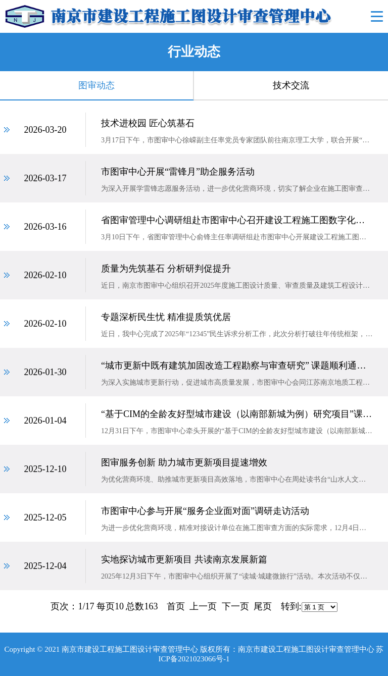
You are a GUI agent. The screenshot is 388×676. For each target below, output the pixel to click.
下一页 (235, 606)
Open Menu (376, 16)
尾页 (263, 606)
